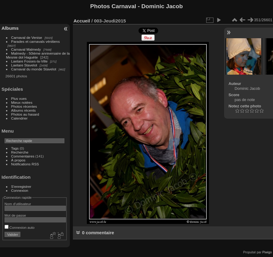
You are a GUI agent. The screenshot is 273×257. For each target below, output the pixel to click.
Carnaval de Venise (26, 37)
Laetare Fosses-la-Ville (29, 61)
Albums (10, 28)
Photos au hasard (25, 114)
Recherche (20, 152)
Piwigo (267, 252)
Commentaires (23, 156)
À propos (18, 160)
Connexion (19, 190)
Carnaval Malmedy (26, 49)
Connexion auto (20, 227)
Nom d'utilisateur (18, 204)
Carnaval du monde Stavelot (33, 69)
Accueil (81, 20)
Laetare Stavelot (24, 65)
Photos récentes (24, 106)
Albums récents (23, 110)
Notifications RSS (25, 164)
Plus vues (19, 98)
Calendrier (19, 118)
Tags (15, 148)
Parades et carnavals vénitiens (35, 41)
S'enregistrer (21, 186)
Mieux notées (21, 102)
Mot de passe (15, 215)
